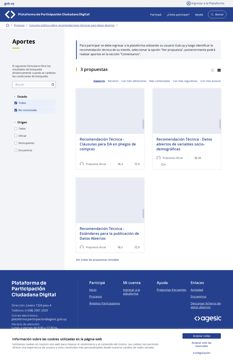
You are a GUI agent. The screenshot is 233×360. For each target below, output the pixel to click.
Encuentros (198, 296)
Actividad (197, 290)
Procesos (19, 25)
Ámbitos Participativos (104, 303)
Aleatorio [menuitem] (99, 81)
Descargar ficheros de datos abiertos (206, 305)
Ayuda (199, 14)
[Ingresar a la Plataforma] (205, 3)
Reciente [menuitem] (113, 81)
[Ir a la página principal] (47, 14)
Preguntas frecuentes (171, 290)
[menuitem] (34, 84)
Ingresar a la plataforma (131, 292)
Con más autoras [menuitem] (210, 81)
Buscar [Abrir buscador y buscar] (217, 15)
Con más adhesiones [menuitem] (133, 81)
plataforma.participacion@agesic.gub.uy (39, 319)
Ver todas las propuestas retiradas (97, 259)
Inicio (92, 290)
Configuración (201, 353)
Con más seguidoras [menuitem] (185, 81)
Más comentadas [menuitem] (159, 81)
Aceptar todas (201, 336)
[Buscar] (34, 84)
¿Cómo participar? (178, 14)
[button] (20, 96)
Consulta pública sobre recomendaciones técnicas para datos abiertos (72, 25)
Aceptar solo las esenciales (201, 344)
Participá (155, 14)
